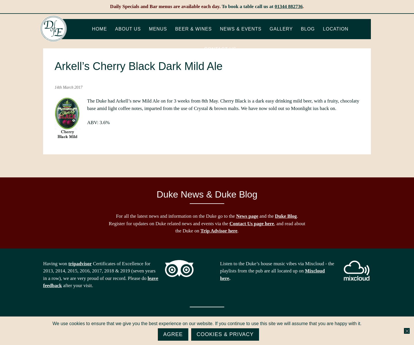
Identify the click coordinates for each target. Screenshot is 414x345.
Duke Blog (286, 216)
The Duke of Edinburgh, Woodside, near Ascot (53, 29)
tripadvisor (80, 263)
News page (247, 216)
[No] (407, 331)
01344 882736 (289, 6)
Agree (173, 334)
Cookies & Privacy (225, 334)
